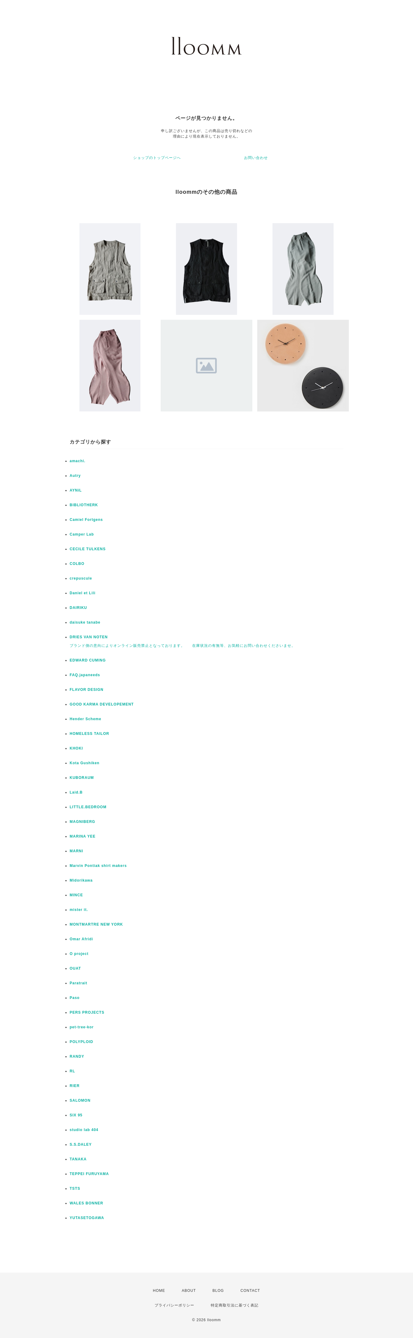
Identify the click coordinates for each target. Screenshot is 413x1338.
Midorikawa (81, 880)
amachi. (78, 461)
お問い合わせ (256, 158)
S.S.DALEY (81, 1144)
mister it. (79, 910)
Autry (75, 476)
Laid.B (76, 792)
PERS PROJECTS (87, 1012)
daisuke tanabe (85, 622)
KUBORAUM (82, 778)
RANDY (77, 1056)
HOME (159, 1290)
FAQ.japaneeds (85, 675)
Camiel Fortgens (86, 520)
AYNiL (76, 490)
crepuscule (81, 578)
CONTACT (250, 1290)
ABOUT (189, 1290)
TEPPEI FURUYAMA (89, 1174)
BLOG (218, 1290)
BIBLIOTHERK (84, 505)
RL (72, 1071)
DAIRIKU (78, 608)
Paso (75, 998)
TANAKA (78, 1159)
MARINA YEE (83, 836)
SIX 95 (76, 1115)
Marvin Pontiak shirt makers (98, 866)
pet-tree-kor (82, 1027)
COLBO (77, 564)
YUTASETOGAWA (87, 1218)
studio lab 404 (84, 1130)
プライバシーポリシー (174, 1305)
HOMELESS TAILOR (89, 734)
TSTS (75, 1188)
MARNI (76, 851)
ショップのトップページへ (157, 158)
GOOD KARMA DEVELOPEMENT (102, 704)
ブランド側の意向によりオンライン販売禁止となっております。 (127, 645)
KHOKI (76, 748)
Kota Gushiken (85, 763)
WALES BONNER (86, 1203)
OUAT (75, 968)
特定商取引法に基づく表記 (234, 1305)
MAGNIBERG (82, 822)
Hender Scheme (85, 719)
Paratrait (78, 983)
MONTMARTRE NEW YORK (96, 924)
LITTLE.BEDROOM (88, 807)
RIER (75, 1086)
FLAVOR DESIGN (87, 689)
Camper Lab (82, 534)
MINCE (76, 895)
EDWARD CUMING (88, 660)
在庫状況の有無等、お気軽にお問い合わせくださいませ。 (243, 645)
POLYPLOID (81, 1042)
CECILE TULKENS (88, 549)
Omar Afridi (81, 939)
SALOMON (80, 1100)
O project (79, 954)
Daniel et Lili (83, 593)
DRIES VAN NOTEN (89, 637)
